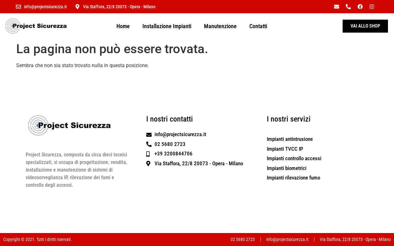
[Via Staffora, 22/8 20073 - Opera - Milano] (77, 6)
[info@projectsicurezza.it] (18, 6)
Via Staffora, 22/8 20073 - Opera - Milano (119, 6)
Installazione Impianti (166, 26)
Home (123, 26)
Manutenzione (220, 26)
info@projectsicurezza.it (45, 6)
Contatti (258, 26)
